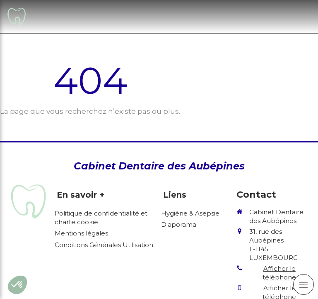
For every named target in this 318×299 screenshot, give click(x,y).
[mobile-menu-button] (303, 284)
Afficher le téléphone (279, 273)
